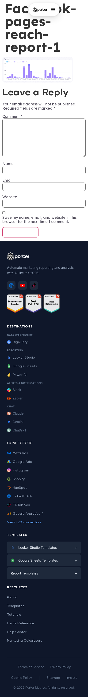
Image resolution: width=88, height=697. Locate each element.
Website (9, 197)
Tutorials (14, 614)
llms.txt (71, 677)
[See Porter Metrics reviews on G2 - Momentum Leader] (15, 304)
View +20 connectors (24, 522)
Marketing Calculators (24, 640)
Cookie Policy (21, 677)
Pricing (12, 597)
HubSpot (17, 487)
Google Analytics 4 (25, 513)
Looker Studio (21, 357)
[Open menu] (52, 9)
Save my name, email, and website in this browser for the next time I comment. (39, 219)
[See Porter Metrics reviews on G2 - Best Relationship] (51, 304)
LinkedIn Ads (20, 496)
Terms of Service (31, 667)
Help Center (17, 632)
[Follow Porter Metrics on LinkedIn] (11, 285)
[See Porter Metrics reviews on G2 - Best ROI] (33, 304)
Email (7, 180)
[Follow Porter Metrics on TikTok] (34, 285)
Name (8, 164)
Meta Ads (17, 453)
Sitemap (53, 677)
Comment (12, 116)
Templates (15, 606)
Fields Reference (20, 623)
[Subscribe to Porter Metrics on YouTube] (22, 285)
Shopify (16, 479)
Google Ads (19, 461)
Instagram (18, 470)
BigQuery (17, 342)
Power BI (17, 375)
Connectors (19, 443)
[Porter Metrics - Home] (39, 9)
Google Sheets (22, 366)
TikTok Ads (18, 505)
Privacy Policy (60, 667)
